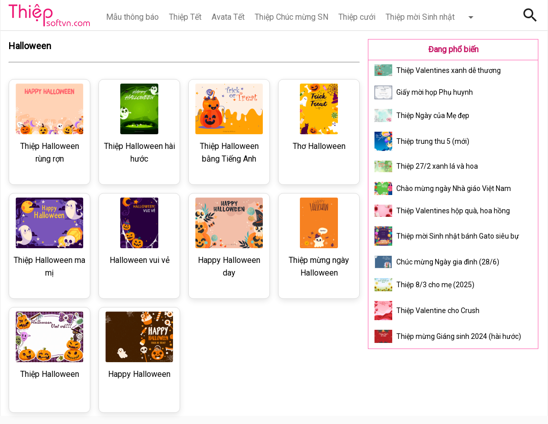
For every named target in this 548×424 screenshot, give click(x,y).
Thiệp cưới (356, 17)
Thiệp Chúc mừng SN (291, 17)
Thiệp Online (49, 15)
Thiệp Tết (185, 17)
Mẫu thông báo (132, 17)
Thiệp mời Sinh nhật (420, 17)
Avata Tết (228, 17)
